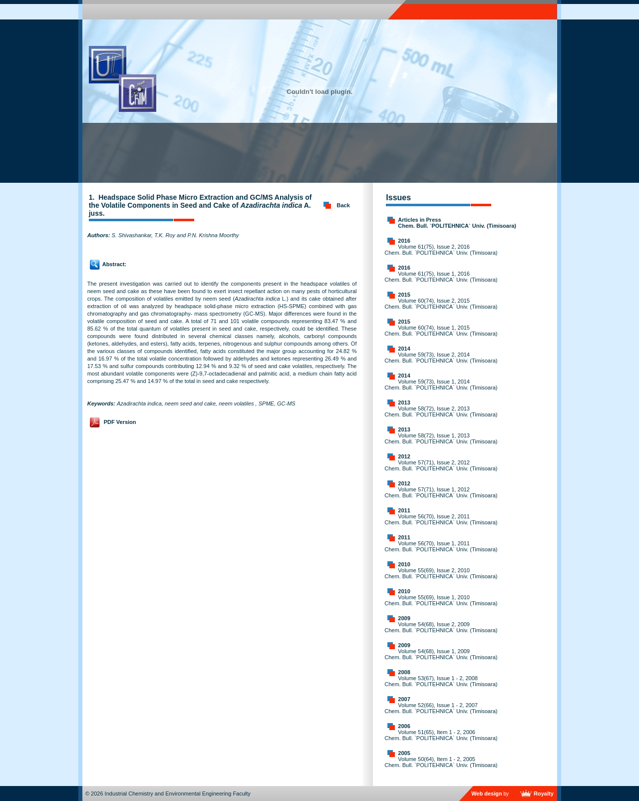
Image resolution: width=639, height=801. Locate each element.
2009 (404, 618)
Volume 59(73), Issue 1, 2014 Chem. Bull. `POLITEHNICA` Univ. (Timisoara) (440, 385)
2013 (404, 402)
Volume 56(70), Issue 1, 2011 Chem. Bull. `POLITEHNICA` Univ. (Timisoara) (440, 546)
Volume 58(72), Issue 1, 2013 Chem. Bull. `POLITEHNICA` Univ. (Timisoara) (440, 438)
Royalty (544, 794)
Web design (486, 794)
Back (343, 205)
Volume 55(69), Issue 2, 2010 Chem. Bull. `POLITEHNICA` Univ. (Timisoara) (440, 573)
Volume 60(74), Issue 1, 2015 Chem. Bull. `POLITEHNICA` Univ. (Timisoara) (440, 331)
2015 (404, 295)
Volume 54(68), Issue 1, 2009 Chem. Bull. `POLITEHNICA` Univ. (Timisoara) (440, 654)
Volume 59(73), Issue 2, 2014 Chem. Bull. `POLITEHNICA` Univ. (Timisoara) (440, 358)
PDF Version (120, 422)
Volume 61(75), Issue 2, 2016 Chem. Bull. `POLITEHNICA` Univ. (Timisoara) (440, 250)
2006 (404, 726)
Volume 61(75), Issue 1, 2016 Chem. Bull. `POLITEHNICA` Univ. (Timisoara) (440, 277)
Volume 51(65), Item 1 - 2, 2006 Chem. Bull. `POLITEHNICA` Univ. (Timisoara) (440, 735)
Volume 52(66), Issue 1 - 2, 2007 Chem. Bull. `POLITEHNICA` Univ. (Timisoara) (440, 708)
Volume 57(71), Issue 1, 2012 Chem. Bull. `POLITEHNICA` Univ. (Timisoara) (440, 492)
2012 (404, 456)
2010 (404, 564)
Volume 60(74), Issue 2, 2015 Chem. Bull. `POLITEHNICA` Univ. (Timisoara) (440, 304)
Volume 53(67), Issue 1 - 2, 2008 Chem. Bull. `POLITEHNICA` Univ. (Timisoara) (440, 681)
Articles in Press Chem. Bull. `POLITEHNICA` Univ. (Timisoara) (457, 223)
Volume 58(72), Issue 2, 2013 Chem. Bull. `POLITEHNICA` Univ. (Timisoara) (440, 411)
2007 (404, 699)
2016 (404, 241)
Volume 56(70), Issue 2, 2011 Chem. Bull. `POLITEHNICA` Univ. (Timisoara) (440, 519)
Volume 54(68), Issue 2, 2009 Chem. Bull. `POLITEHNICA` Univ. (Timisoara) (440, 627)
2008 (404, 672)
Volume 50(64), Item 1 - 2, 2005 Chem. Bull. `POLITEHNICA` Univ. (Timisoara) (440, 762)
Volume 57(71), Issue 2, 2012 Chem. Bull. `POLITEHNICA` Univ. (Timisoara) (440, 465)
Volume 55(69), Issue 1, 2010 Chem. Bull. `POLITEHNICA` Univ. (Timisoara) (440, 600)
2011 (404, 510)
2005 (404, 753)
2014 (404, 349)
